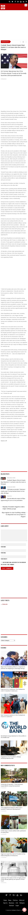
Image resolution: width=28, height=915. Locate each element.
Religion (22, 903)
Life (17, 903)
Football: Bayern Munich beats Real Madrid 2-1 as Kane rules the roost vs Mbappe (13, 47)
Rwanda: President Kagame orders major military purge (13, 508)
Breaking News (11, 478)
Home (5, 900)
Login (17, 905)
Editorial (21, 900)
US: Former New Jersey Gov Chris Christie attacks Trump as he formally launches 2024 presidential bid (13, 73)
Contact (11, 905)
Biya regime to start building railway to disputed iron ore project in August (14, 514)
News (9, 900)
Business (11, 903)
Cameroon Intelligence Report (13, 910)
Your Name (3, 547)
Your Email (3, 553)
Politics (9, 496)
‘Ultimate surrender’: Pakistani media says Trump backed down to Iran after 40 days (13, 491)
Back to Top (24, 910)
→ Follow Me (4, 604)
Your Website (4, 559)
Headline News (11, 487)
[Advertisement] (14, 25)
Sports (5, 903)
